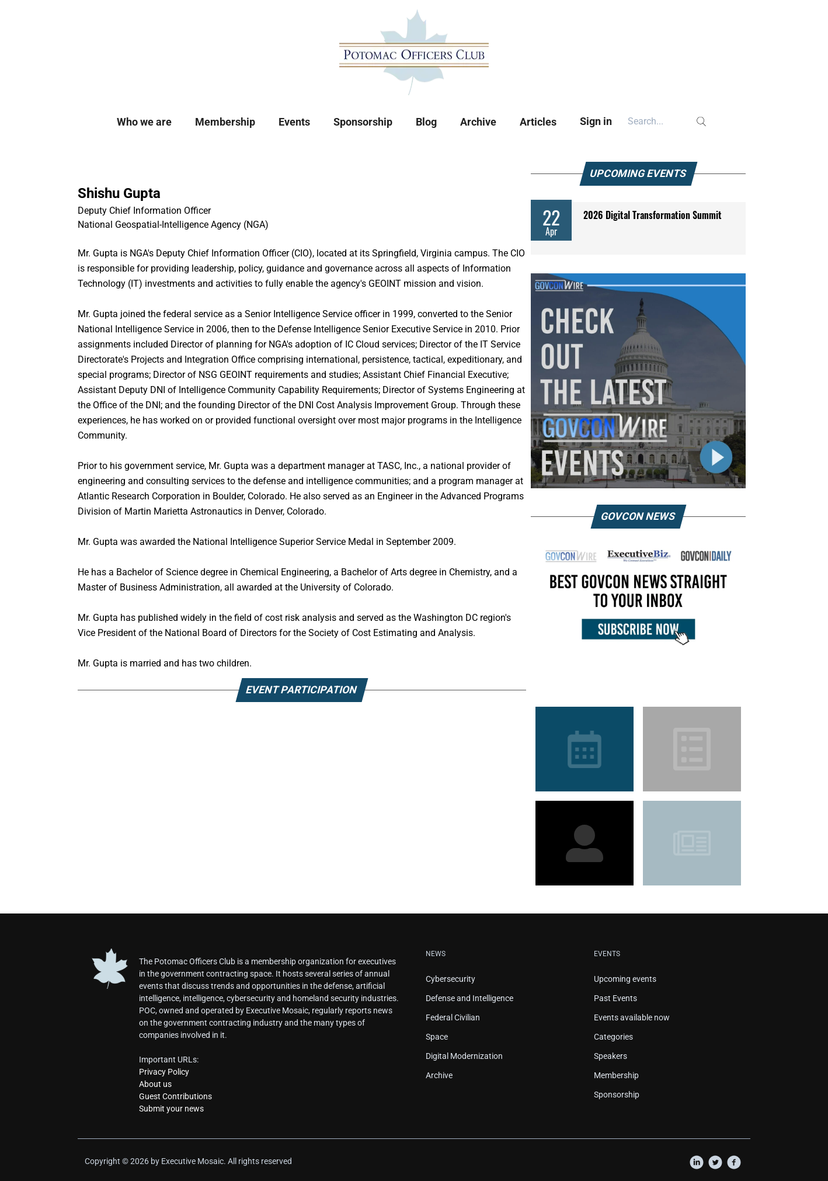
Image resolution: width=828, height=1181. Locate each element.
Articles (538, 122)
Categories (613, 1036)
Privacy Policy (164, 1071)
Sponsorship (362, 122)
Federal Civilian (453, 1017)
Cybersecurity (450, 979)
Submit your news (171, 1108)
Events (294, 122)
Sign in (596, 121)
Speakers (610, 1056)
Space (437, 1036)
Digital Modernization (464, 1056)
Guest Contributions (175, 1096)
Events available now (632, 1017)
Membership (225, 122)
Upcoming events (625, 979)
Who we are (144, 122)
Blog (426, 122)
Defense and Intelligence (469, 998)
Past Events (615, 998)
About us (155, 1084)
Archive (478, 122)
